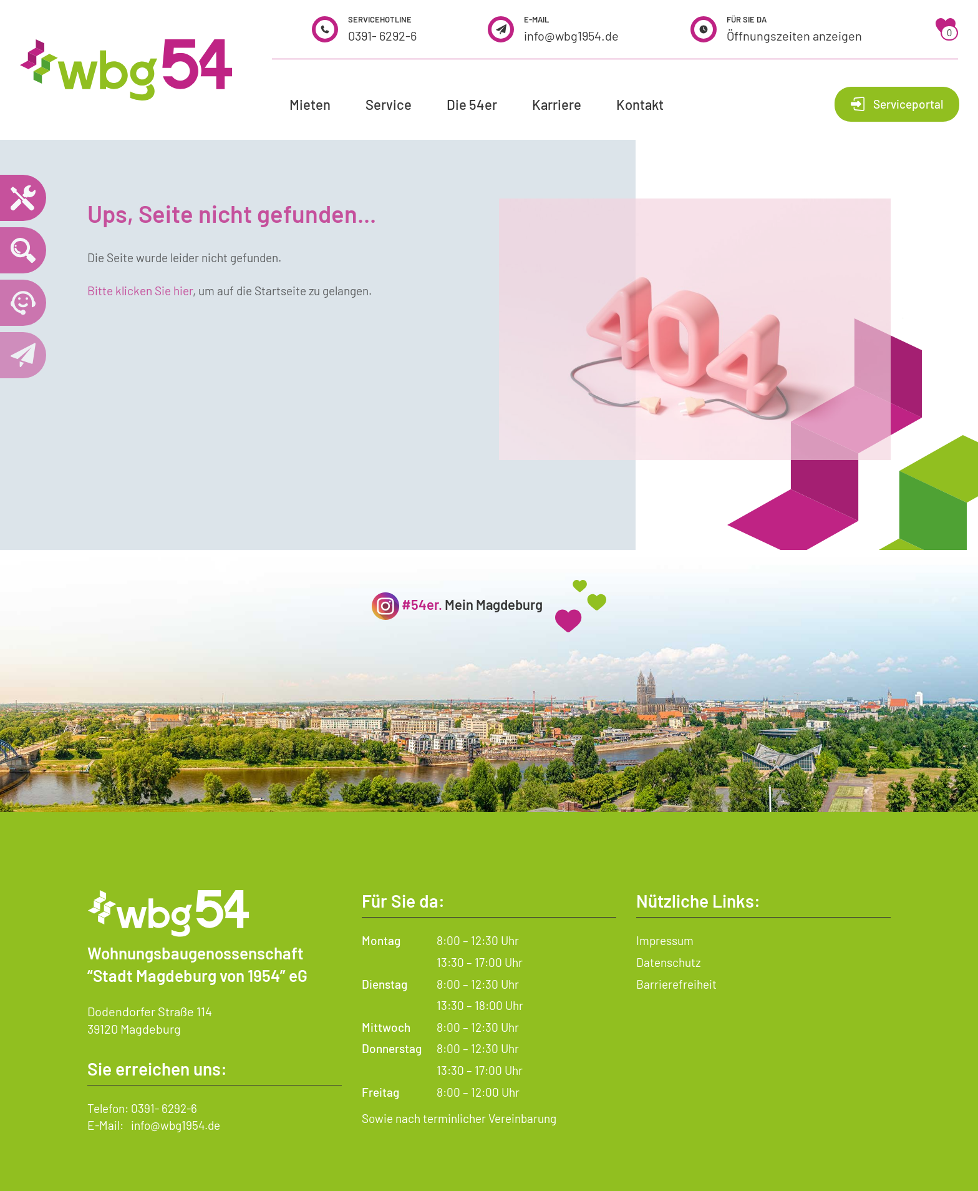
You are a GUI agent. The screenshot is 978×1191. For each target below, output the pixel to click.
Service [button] (389, 104)
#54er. (422, 604)
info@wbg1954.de (571, 35)
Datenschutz (668, 962)
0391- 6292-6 (382, 35)
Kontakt (640, 104)
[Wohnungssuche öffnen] (23, 250)
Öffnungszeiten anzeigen (794, 35)
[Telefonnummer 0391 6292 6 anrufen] (23, 303)
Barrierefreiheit (676, 984)
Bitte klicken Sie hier (140, 290)
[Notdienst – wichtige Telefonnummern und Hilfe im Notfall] (23, 198)
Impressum (665, 940)
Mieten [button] (310, 104)
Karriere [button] (556, 104)
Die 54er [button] (472, 104)
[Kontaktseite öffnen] (23, 355)
